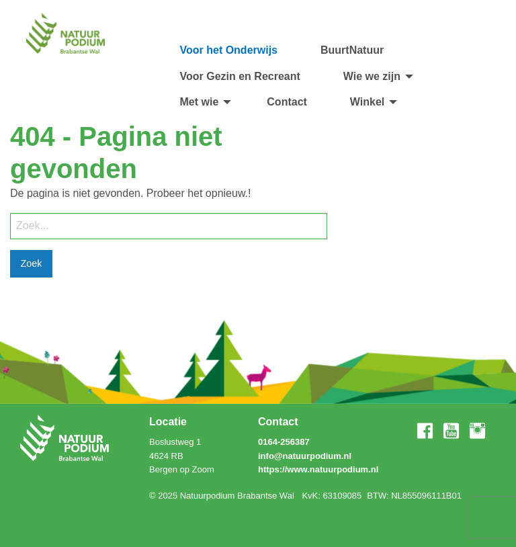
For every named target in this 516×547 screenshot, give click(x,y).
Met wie (199, 102)
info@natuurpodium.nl (304, 456)
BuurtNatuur (352, 50)
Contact (287, 102)
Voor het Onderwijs (229, 50)
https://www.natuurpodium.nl (318, 469)
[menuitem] (229, 50)
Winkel (367, 102)
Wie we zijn (371, 76)
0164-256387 (284, 442)
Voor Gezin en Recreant (240, 76)
